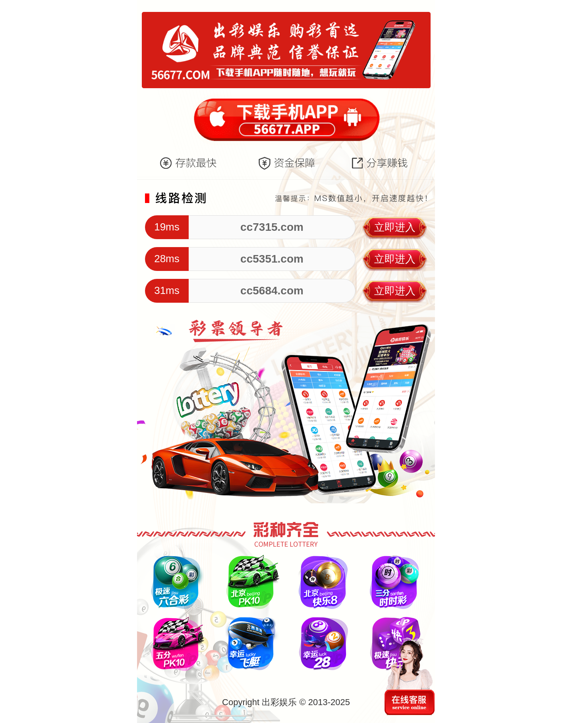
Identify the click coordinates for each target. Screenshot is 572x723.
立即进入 (394, 227)
